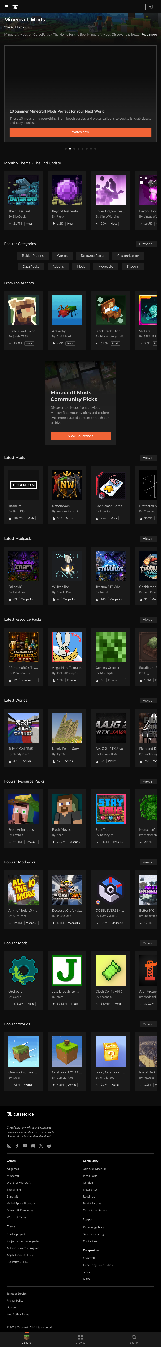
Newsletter (90, 1189)
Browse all (146, 244)
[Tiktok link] (17, 1145)
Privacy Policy (15, 1300)
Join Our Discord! (94, 1169)
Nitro (86, 1279)
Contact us (90, 1241)
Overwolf (89, 1258)
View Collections (80, 436)
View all (148, 458)
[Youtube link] (25, 1145)
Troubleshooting (93, 1234)
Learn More (80, 132)
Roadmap (89, 1196)
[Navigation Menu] (6, 7)
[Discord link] (33, 1145)
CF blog (88, 1182)
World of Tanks (16, 1217)
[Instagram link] (9, 1145)
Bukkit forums (92, 1203)
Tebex (86, 1272)
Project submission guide (23, 1241)
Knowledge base (93, 1227)
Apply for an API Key (20, 1255)
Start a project (16, 1234)
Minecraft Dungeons (20, 1210)
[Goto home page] (15, 6)
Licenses (12, 1307)
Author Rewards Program (23, 1248)
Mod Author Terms (18, 1314)
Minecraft (13, 1175)
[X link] (41, 1145)
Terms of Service (17, 1293)
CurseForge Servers (95, 1210)
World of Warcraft (19, 1182)
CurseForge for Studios (98, 1265)
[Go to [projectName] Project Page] (23, 200)
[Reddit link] (49, 1145)
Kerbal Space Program (21, 1203)
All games (13, 1169)
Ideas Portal (90, 1175)
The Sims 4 (14, 1189)
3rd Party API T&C (18, 1262)
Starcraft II (14, 1196)
